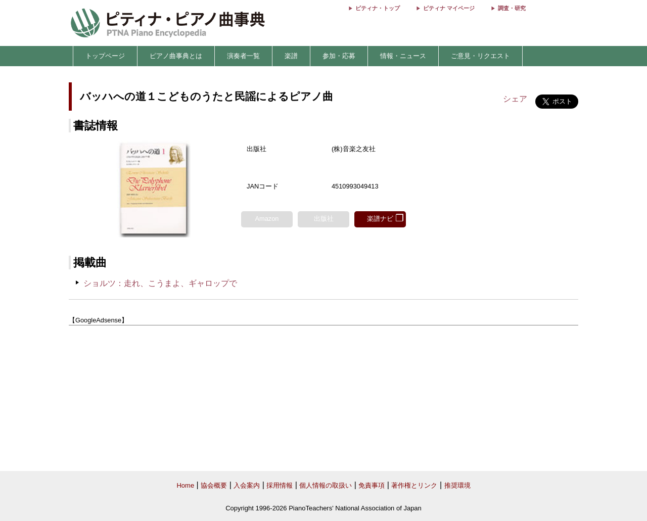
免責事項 (371, 485)
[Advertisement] (323, 398)
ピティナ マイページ (449, 8)
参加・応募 (338, 56)
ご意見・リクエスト (480, 56)
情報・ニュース (403, 56)
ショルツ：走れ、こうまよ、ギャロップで (160, 283)
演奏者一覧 (243, 56)
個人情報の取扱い (325, 485)
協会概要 (214, 485)
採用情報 (279, 485)
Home (185, 485)
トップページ (105, 56)
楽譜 (291, 56)
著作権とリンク (414, 485)
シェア (515, 98)
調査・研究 (512, 8)
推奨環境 (457, 485)
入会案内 (247, 485)
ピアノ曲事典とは (176, 56)
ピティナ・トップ (377, 8)
